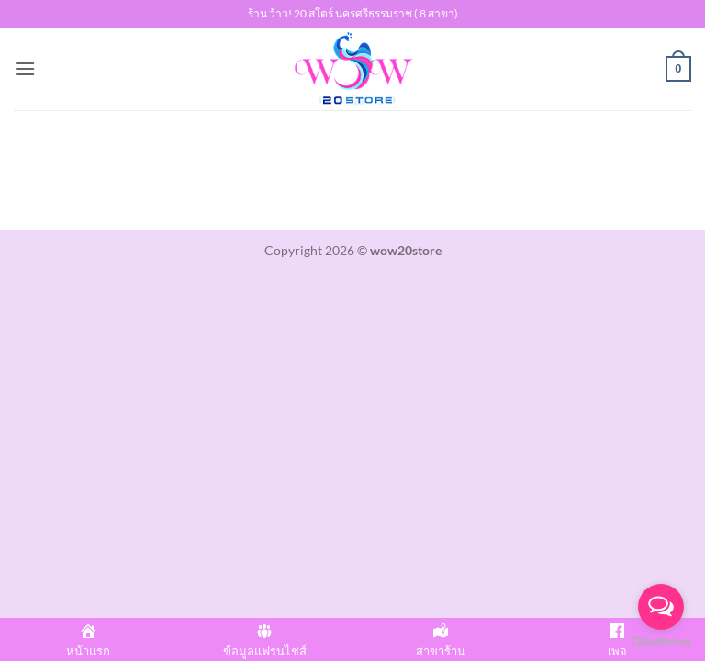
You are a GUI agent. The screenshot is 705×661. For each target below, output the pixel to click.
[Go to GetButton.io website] (661, 642)
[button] (25, 68)
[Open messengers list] (661, 607)
